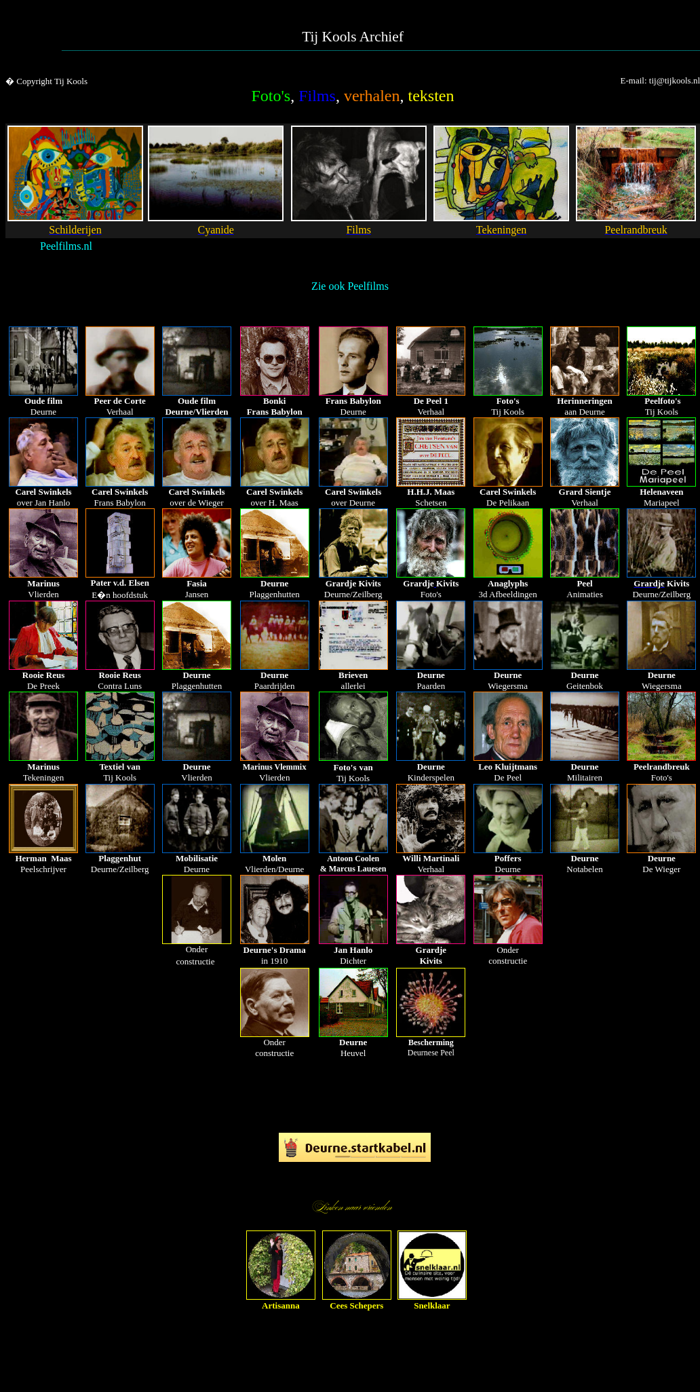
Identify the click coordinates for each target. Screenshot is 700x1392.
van (366, 767)
